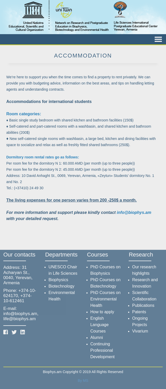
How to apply (102, 312)
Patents (139, 312)
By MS (83, 380)
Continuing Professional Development (102, 350)
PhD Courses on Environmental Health (105, 299)
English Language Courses (99, 324)
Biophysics (58, 280)
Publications (143, 305)
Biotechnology (61, 286)
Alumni (96, 337)
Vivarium (140, 331)
